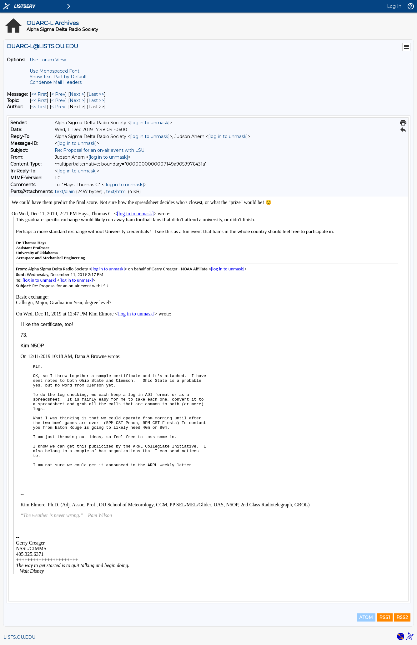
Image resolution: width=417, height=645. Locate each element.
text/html (116, 191)
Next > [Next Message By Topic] (77, 100)
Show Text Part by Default (58, 76)
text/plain (65, 191)
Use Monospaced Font (54, 71)
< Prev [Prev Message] (58, 94)
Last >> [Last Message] (96, 94)
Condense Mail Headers (56, 82)
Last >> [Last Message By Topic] (96, 100)
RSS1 (384, 617)
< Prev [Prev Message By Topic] (58, 100)
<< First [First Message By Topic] (39, 100)
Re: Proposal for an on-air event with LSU (99, 150)
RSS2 (402, 617)
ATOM (366, 617)
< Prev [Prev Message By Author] (58, 107)
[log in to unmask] (150, 122)
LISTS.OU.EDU (19, 637)
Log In (394, 6)
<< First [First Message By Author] (39, 107)
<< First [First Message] (39, 94)
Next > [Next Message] (77, 94)
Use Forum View (48, 60)
